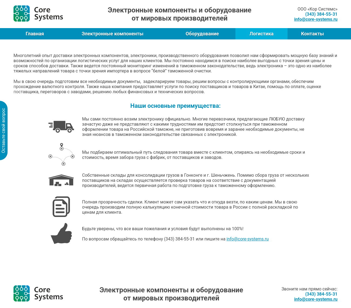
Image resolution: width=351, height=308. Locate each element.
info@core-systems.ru (248, 239)
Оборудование (202, 33)
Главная (35, 33)
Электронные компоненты (112, 33)
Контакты (312, 33)
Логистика (261, 33)
